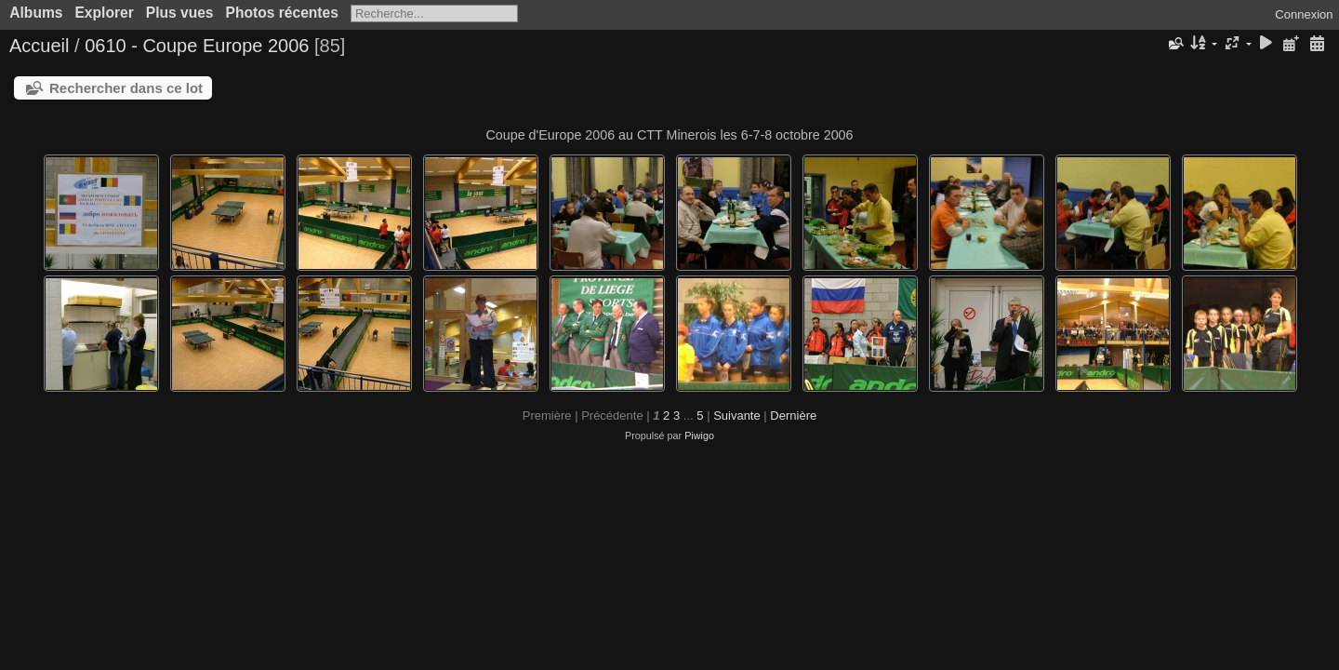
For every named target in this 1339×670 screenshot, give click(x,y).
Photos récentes (282, 12)
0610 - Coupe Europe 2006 (197, 45)
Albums (35, 12)
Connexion (1303, 14)
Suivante (737, 415)
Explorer (103, 12)
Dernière (793, 415)
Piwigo (699, 435)
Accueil (39, 45)
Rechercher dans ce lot (126, 88)
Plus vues (180, 12)
